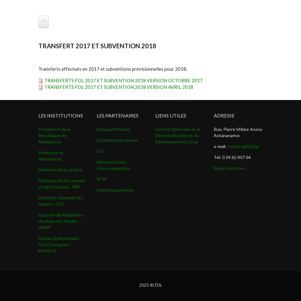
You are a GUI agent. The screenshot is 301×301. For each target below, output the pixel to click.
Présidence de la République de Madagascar (54, 135)
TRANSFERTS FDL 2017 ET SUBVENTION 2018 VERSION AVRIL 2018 (118, 87)
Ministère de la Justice (60, 169)
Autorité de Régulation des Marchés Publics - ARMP (60, 221)
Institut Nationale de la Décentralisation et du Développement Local (177, 135)
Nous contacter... (230, 168)
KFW (101, 179)
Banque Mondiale (113, 129)
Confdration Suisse (117, 140)
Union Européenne (115, 190)
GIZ (100, 151)
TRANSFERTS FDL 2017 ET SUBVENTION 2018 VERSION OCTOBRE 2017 (123, 80)
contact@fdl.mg (242, 146)
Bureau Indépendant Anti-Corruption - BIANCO (58, 244)
